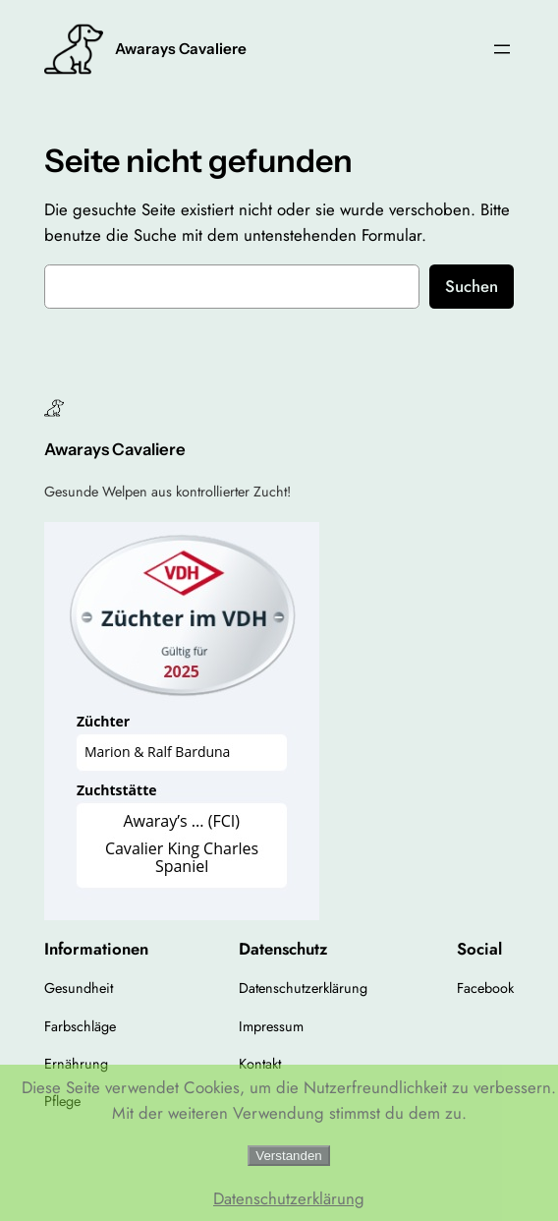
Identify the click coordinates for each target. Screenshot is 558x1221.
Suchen (471, 286)
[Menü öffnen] (502, 49)
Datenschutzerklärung (288, 1198)
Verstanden (288, 1155)
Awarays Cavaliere (181, 48)
